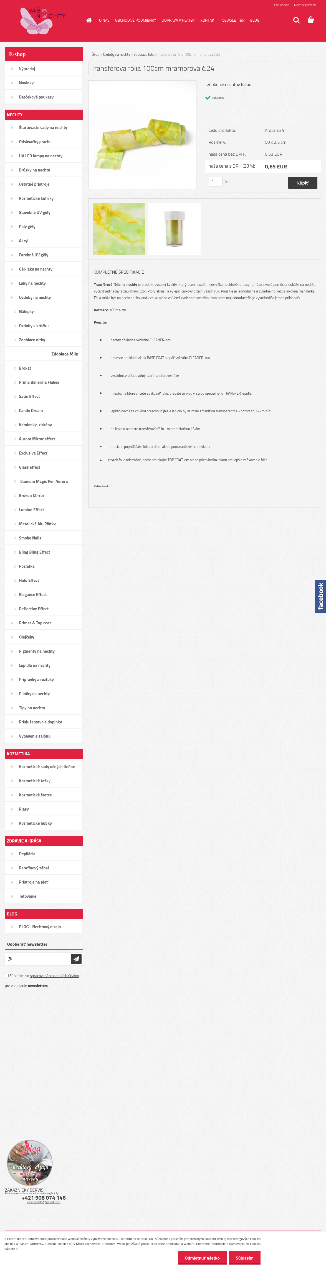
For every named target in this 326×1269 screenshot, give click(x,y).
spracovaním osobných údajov (54, 975)
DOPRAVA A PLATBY (178, 20)
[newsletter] (76, 959)
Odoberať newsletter (27, 944)
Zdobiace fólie (144, 54)
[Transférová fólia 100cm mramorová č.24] (142, 83)
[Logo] (43, 20)
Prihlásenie (281, 4)
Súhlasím (245, 1258)
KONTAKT (208, 20)
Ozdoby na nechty (116, 54)
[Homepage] (88, 20)
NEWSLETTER (233, 20)
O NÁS (104, 20)
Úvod (96, 54)
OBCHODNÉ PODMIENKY (135, 20)
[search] (296, 20)
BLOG (254, 20)
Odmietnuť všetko (202, 1258)
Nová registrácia (305, 4)
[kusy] (216, 181)
